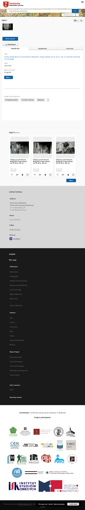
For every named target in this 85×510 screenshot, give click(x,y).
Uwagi (12, 336)
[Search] (75, 11)
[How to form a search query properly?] (77, 14)
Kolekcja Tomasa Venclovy (18, 281)
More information (59, 504)
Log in (12, 390)
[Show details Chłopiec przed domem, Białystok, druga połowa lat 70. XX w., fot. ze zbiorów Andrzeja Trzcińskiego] (73, 174)
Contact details (15, 375)
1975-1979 (7, 66)
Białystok (41, 100)
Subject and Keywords (17, 340)
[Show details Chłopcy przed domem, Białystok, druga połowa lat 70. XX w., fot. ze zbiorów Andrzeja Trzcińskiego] (27, 174)
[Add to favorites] (81, 20)
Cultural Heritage (15, 290)
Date (11, 331)
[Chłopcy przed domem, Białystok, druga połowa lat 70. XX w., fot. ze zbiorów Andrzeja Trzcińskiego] (19, 147)
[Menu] (82, 2)
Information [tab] (42, 48)
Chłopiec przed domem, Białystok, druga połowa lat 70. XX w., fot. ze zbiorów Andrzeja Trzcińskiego (64, 161)
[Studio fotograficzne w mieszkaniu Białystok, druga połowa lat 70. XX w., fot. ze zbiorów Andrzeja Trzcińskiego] (7, 26)
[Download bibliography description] (16, 174)
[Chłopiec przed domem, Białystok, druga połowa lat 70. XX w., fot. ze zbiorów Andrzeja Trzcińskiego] (65, 147)
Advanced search (68, 15)
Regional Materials (16, 294)
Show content (10, 39)
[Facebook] (11, 239)
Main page (12, 260)
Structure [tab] (69, 48)
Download (9, 44)
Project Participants (16, 362)
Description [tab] (15, 48)
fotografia (7, 72)
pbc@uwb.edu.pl (15, 229)
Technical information (17, 366)
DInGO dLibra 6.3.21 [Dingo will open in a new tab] (25, 504)
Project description (16, 357)
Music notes (14, 299)
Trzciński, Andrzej (28, 100)
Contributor (13, 327)
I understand (73, 504)
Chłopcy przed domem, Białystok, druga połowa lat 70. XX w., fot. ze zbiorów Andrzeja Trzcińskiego (18, 161)
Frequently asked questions (19, 371)
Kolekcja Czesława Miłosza (18, 285)
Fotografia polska (11, 100)
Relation (12, 345)
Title (11, 318)
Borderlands (14, 272)
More (71, 180)
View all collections (16, 305)
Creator (12, 322)
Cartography (14, 276)
